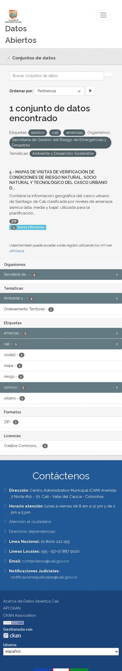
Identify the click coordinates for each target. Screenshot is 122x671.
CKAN (12, 635)
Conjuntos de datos (34, 57)
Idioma (9, 645)
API (102, 245)
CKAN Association (19, 615)
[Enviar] (108, 74)
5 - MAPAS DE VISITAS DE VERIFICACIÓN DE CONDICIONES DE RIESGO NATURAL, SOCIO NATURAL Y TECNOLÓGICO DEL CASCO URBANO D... (58, 179)
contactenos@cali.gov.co (45, 561)
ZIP (14, 221)
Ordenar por (20, 91)
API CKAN (12, 608)
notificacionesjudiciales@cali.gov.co (44, 577)
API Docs (16, 251)
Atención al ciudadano (30, 521)
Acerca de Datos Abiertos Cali (31, 601)
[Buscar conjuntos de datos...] (56, 75)
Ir (90, 91)
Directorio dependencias (32, 531)
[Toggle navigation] (103, 15)
